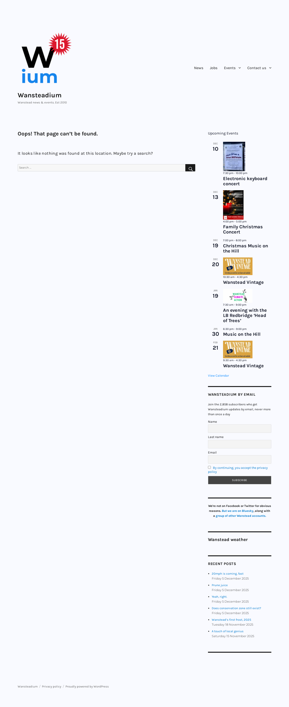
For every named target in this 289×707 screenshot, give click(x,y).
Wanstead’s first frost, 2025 (231, 619)
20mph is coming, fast (228, 573)
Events (230, 68)
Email (212, 452)
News (198, 68)
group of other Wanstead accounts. (241, 515)
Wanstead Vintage (243, 282)
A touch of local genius (228, 631)
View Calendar (218, 376)
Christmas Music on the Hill (245, 248)
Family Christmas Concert (243, 229)
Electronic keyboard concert (245, 181)
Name (212, 422)
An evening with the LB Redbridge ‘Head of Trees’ (245, 315)
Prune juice (220, 585)
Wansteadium (40, 95)
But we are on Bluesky (237, 511)
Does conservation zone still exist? (236, 608)
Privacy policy (51, 686)
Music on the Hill (242, 334)
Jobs (213, 68)
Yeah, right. (219, 596)
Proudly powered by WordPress (87, 686)
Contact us (256, 68)
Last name (216, 437)
